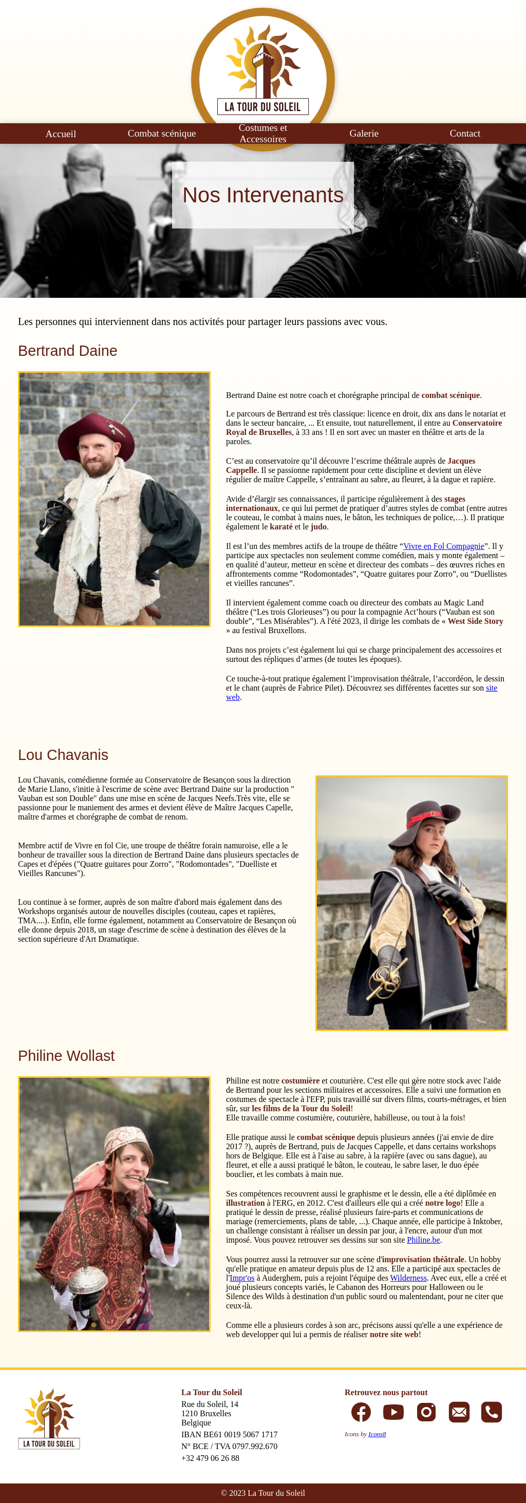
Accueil (61, 133)
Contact (465, 133)
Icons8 (377, 1434)
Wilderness (408, 1277)
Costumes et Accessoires (263, 133)
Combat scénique (162, 133)
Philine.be (423, 1239)
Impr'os (242, 1277)
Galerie (364, 133)
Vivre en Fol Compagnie (443, 546)
